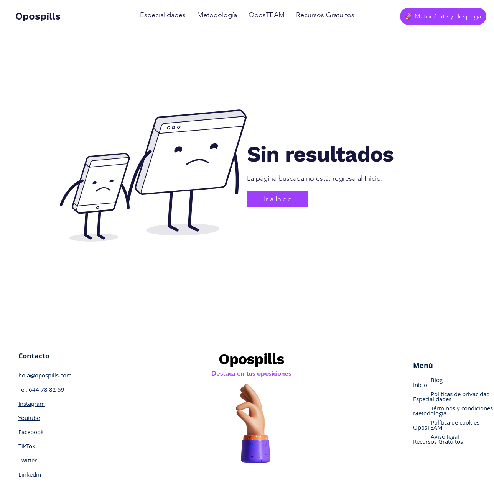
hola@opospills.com (45, 375)
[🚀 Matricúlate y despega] (443, 16)
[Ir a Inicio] (277, 199)
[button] (162, 15)
